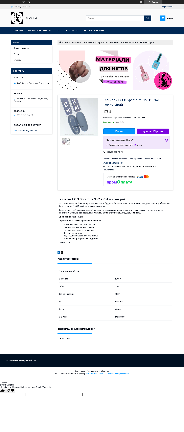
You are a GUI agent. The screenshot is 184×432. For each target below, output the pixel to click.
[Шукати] (147, 18)
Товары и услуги (37, 31)
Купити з (153, 131)
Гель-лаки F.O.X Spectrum (95, 42)
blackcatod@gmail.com (26, 130)
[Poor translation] (10, 390)
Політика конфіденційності (118, 374)
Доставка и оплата (93, 31)
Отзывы (17, 60)
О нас (58, 31)
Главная (18, 31)
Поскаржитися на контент (95, 374)
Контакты (71, 31)
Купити (119, 131)
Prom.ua (105, 371)
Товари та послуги (72, 42)
